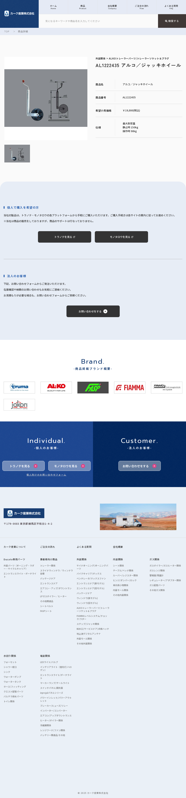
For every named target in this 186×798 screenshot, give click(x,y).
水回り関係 (10, 656)
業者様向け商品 (49, 559)
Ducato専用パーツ (14, 559)
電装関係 (45, 656)
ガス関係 (154, 559)
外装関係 (82, 559)
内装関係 (118, 559)
